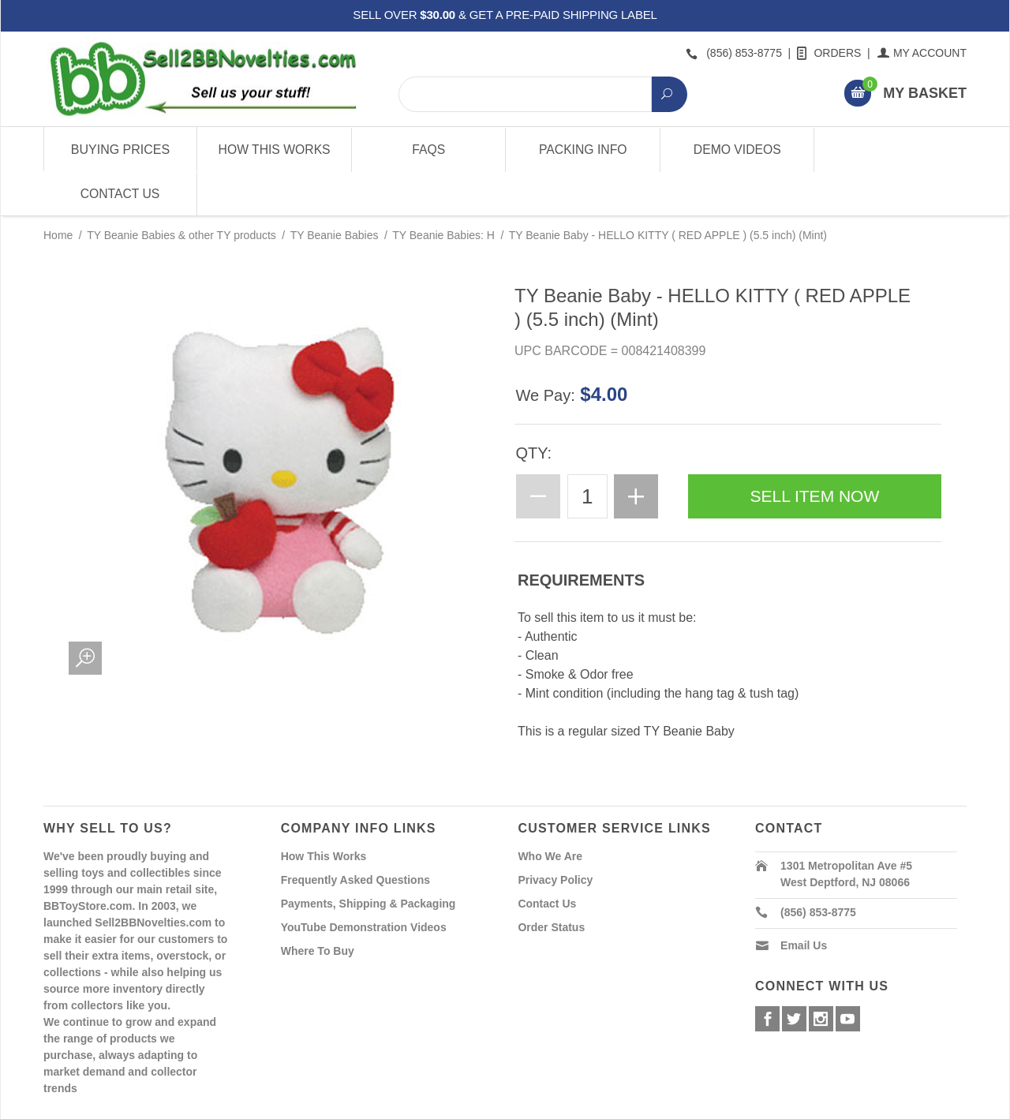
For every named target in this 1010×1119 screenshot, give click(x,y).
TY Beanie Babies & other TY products (181, 191)
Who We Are (550, 812)
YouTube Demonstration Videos (364, 883)
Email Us (803, 901)
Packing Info (582, 149)
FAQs (428, 149)
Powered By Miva (290, 1105)
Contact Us (889, 149)
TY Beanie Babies (334, 191)
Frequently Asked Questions (355, 835)
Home (58, 191)
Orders (830, 53)
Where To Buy (317, 906)
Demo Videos (735, 149)
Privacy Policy (555, 835)
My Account (923, 53)
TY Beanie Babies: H (443, 191)
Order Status (551, 883)
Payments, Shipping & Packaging (368, 859)
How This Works (274, 149)
